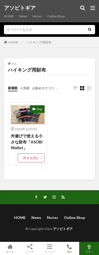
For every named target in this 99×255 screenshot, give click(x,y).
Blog (39, 109)
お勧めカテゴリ (43, 88)
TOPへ (89, 248)
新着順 (12, 88)
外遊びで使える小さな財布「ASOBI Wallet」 (27, 141)
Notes (37, 16)
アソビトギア (20, 8)
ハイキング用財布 (38, 42)
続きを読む (31, 158)
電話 (69, 248)
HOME (9, 16)
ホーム (10, 248)
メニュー (49, 248)
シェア (30, 248)
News (23, 16)
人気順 (25, 88)
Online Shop (56, 16)
